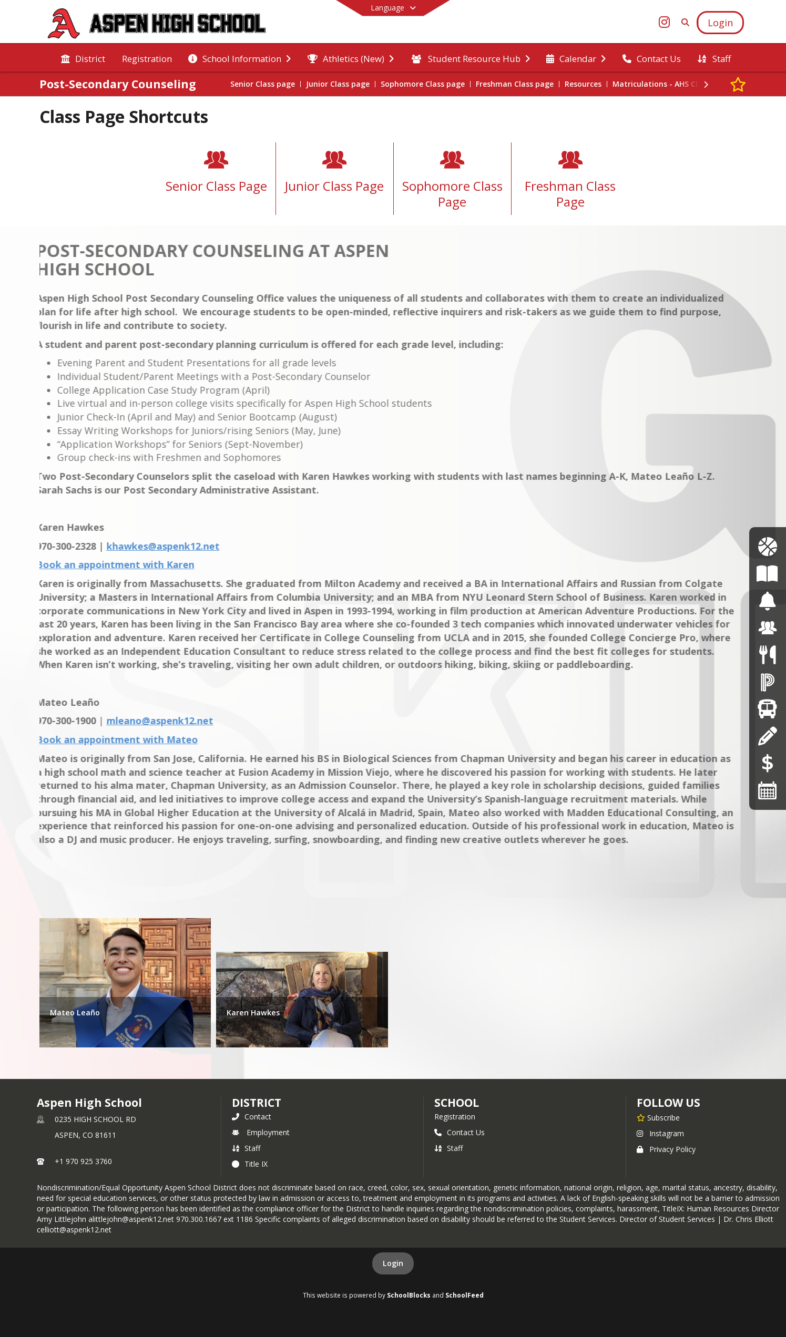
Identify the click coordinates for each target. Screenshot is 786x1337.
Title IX (250, 1164)
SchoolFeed (464, 1295)
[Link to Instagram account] (664, 24)
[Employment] (767, 628)
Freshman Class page (515, 84)
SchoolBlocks (409, 1295)
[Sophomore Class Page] (452, 183)
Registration (454, 1117)
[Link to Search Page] (683, 22)
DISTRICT (256, 1102)
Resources (583, 84)
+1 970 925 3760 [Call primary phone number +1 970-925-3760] (83, 1161)
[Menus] (767, 655)
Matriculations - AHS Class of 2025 (676, 84)
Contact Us (459, 1132)
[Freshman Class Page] (570, 183)
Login (393, 1263)
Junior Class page (338, 84)
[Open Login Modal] (720, 22)
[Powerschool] (767, 682)
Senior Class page (262, 84)
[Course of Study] (767, 574)
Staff (246, 1148)
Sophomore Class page (423, 84)
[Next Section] (706, 84)
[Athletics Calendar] (767, 547)
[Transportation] (767, 709)
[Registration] (767, 736)
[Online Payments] (767, 763)
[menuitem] (83, 57)
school (456, 1102)
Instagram (660, 1133)
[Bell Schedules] (767, 601)
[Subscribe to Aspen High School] (658, 1117)
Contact (251, 1117)
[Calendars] (767, 790)
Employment (261, 1132)
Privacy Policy (666, 1149)
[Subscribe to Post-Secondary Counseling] (738, 84)
